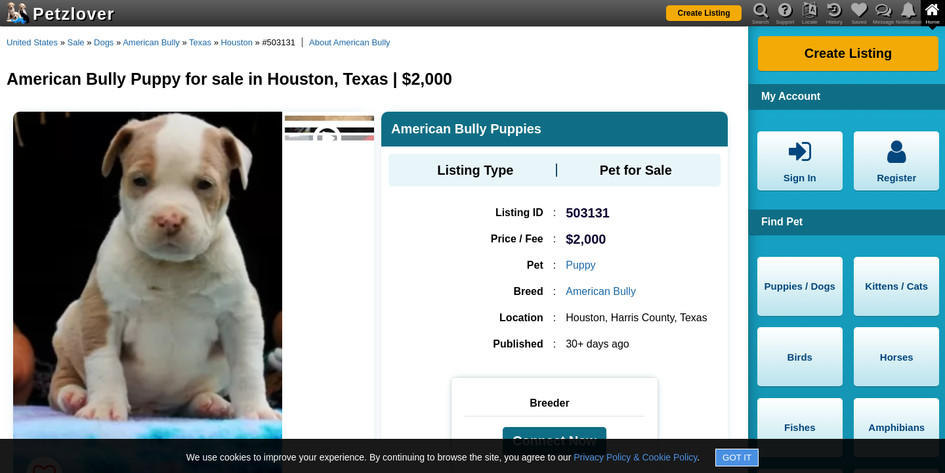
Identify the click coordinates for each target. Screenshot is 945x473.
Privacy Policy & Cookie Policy (635, 457)
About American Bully (349, 42)
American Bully (151, 42)
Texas (200, 42)
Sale (76, 42)
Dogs (104, 42)
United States (32, 42)
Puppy (580, 265)
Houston (236, 42)
